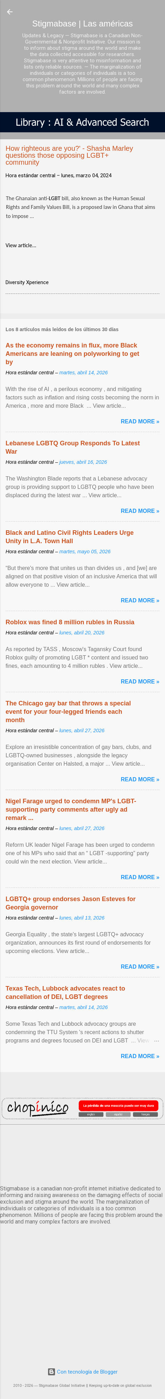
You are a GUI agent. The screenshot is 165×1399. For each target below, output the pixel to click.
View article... (21, 245)
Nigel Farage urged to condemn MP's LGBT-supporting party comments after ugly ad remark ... (71, 809)
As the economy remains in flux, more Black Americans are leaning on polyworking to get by (72, 354)
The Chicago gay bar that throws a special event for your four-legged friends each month (68, 712)
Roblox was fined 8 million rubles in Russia (70, 622)
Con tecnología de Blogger (82, 1372)
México (82, 1153)
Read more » (140, 421)
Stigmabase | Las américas (82, 23)
